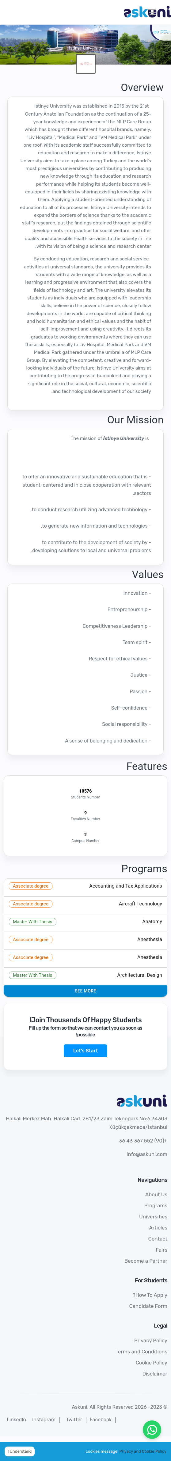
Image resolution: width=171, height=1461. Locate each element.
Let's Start (85, 1051)
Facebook (101, 1420)
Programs (155, 1205)
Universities (153, 1217)
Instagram (43, 1420)
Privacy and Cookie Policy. (125, 1451)
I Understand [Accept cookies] (20, 1451)
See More (85, 991)
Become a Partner (145, 1261)
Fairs (161, 1250)
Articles (158, 1228)
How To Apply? (150, 1295)
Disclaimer (154, 1374)
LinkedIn (16, 1420)
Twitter (74, 1420)
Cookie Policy (151, 1363)
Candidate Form (148, 1306)
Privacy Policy (150, 1340)
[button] (85, 887)
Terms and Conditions (141, 1351)
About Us (156, 1194)
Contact (157, 1239)
